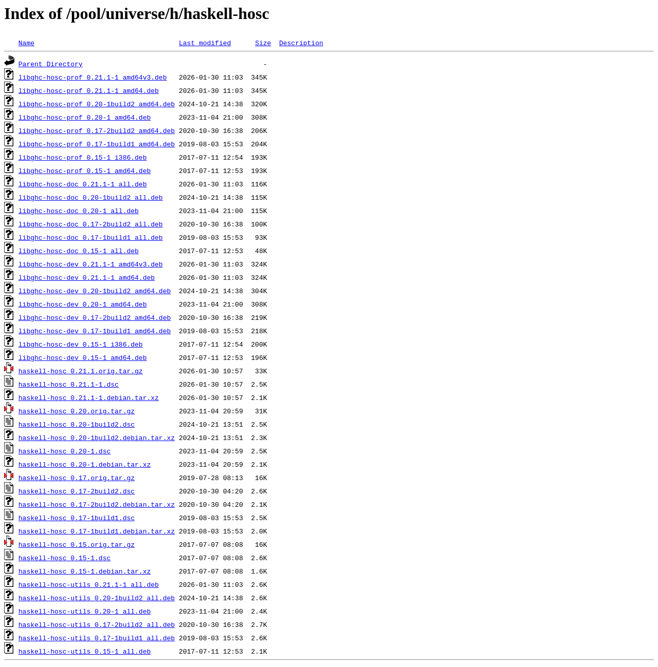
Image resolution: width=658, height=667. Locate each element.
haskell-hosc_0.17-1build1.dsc (77, 517)
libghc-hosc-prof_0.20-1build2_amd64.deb (97, 103)
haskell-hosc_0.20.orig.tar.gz (77, 410)
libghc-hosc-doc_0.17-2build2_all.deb (91, 223)
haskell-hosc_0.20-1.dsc (65, 450)
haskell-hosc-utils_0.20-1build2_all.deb (97, 597)
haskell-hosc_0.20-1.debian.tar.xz (85, 464)
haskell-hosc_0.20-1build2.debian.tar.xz (97, 437)
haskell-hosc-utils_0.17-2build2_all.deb (97, 624)
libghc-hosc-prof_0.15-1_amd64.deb (85, 170)
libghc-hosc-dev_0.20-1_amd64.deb (83, 304)
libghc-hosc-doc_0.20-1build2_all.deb (91, 197)
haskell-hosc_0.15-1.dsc (65, 557)
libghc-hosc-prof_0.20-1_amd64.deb (85, 117)
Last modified (205, 42)
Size (263, 42)
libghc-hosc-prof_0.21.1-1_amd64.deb (89, 90)
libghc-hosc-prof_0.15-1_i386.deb (83, 157)
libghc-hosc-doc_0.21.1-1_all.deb (83, 183)
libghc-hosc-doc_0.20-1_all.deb (79, 210)
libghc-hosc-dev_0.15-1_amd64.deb (83, 357)
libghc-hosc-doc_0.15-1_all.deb (79, 250)
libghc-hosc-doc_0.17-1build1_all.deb (91, 237)
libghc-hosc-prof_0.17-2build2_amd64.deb (97, 130)
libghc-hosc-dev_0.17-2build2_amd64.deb (95, 317)
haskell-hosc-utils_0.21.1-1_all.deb (89, 584)
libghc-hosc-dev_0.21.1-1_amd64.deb (87, 277)
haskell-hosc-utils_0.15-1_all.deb (85, 651)
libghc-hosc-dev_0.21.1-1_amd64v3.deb (91, 264)
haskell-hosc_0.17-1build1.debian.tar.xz (97, 531)
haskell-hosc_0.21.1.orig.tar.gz (81, 370)
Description (301, 42)
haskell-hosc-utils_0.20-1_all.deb (85, 611)
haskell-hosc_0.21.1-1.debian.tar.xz (89, 397)
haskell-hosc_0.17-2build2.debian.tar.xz (97, 504)
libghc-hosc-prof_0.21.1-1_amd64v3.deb (93, 77)
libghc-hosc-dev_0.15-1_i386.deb (81, 344)
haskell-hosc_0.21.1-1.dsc (69, 384)
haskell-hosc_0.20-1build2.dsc (77, 424)
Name (26, 42)
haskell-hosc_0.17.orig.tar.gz (77, 477)
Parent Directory (51, 63)
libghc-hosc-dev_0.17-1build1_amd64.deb (95, 330)
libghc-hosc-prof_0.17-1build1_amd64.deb (97, 143)
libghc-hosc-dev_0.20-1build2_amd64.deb (95, 290)
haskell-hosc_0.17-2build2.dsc (77, 491)
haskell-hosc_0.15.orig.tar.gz (77, 544)
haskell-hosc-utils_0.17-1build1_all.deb (97, 637)
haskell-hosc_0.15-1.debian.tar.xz (85, 571)
